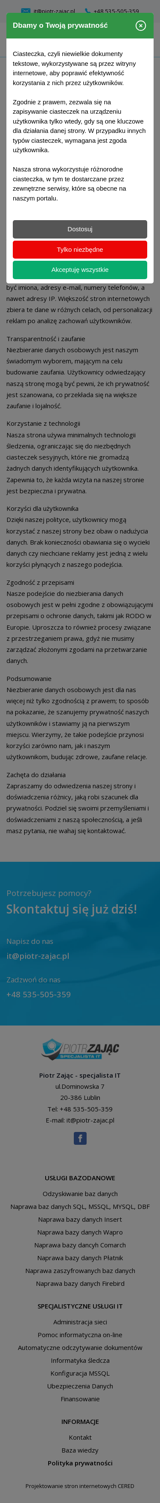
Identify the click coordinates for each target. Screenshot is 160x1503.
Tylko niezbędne (80, 249)
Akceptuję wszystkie (79, 269)
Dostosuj (79, 229)
